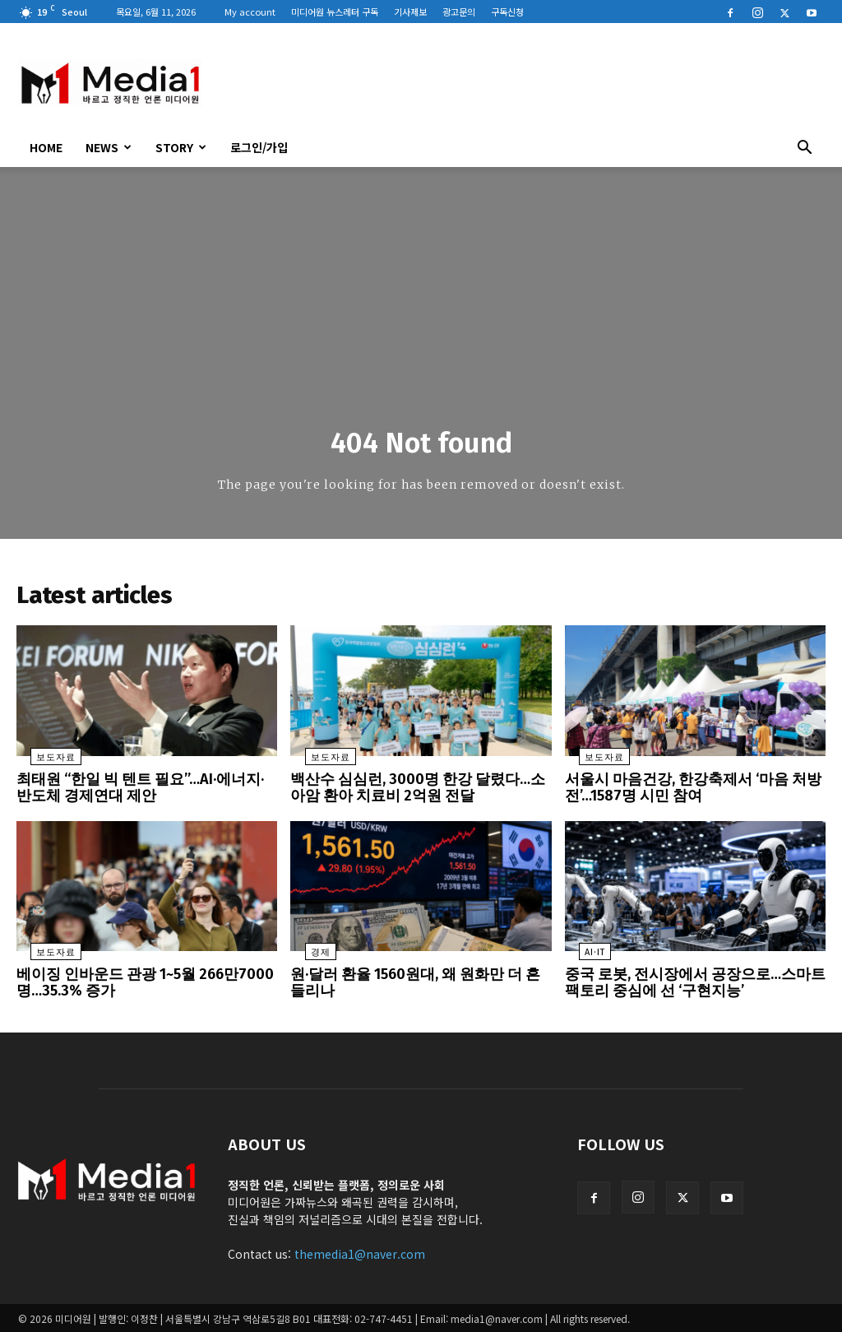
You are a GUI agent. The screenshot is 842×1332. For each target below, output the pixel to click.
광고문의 (458, 11)
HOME (46, 147)
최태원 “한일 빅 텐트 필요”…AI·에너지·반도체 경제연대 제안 (140, 792)
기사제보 (410, 11)
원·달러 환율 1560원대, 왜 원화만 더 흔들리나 (417, 983)
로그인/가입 (259, 147)
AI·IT (581, 954)
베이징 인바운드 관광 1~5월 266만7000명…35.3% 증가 (144, 983)
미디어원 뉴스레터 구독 (334, 11)
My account (249, 11)
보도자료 (42, 763)
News (109, 147)
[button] (804, 149)
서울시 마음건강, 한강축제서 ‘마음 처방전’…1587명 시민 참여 (692, 792)
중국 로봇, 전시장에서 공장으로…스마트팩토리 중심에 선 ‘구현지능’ (695, 983)
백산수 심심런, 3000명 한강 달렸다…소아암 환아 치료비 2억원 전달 (417, 792)
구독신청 (507, 11)
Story (180, 147)
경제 (306, 954)
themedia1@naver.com (359, 1252)
